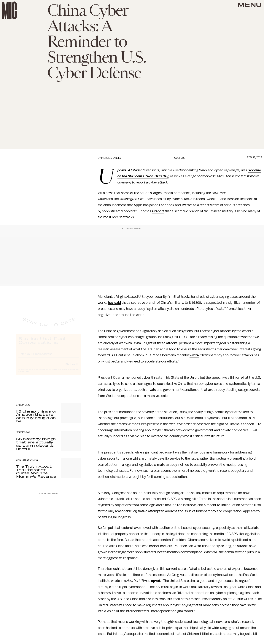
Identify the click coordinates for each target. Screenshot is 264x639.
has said (114, 302)
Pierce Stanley (111, 157)
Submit (72, 367)
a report (158, 211)
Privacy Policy (23, 375)
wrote (194, 355)
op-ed (155, 581)
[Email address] (48, 357)
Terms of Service (68, 373)
